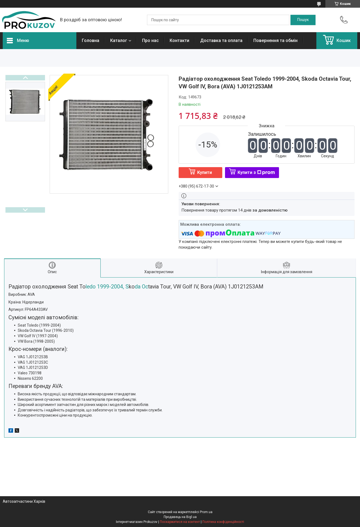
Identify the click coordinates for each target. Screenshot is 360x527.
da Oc (141, 287)
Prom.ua (206, 512)
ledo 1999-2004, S (107, 287)
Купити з (256, 172)
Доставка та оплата (221, 40)
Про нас (150, 40)
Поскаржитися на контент (180, 522)
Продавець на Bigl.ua (180, 517)
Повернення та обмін (275, 40)
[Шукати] (303, 20)
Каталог (118, 40)
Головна (90, 40)
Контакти (179, 40)
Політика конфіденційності (223, 522)
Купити (204, 172)
